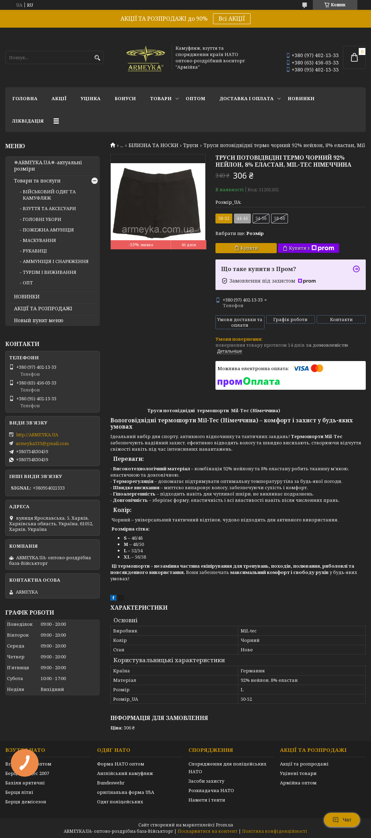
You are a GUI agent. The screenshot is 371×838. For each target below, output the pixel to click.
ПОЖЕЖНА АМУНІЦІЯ (48, 230)
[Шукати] (97, 58)
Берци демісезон (25, 801)
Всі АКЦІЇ (232, 18)
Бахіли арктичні (25, 783)
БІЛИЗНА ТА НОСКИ (153, 145)
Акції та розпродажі (304, 764)
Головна (24, 98)
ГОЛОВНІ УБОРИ (42, 219)
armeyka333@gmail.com (42, 443)
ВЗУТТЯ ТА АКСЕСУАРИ (49, 208)
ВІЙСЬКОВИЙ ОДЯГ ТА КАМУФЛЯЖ (49, 194)
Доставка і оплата (246, 98)
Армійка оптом (298, 783)
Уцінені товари (298, 773)
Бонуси (125, 98)
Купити (249, 248)
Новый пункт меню (38, 320)
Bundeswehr (110, 783)
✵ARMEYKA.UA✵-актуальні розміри (48, 165)
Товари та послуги (37, 181)
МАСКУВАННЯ (39, 240)
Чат (341, 820)
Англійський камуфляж (125, 773)
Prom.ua (224, 825)
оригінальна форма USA (125, 792)
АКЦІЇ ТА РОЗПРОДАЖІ (43, 308)
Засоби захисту (206, 781)
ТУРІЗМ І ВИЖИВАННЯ (49, 272)
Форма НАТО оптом (120, 764)
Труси (190, 145)
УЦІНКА (91, 98)
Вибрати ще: (239, 233)
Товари (161, 98)
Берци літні (19, 792)
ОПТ (28, 282)
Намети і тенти (206, 800)
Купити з (311, 248)
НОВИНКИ (301, 98)
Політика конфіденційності (274, 831)
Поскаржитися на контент (208, 831)
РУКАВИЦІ (35, 251)
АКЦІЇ (59, 98)
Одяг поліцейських (120, 801)
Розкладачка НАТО (211, 790)
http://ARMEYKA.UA (37, 434)
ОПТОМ (195, 98)
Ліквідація (28, 121)
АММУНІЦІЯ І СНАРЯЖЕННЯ (56, 261)
